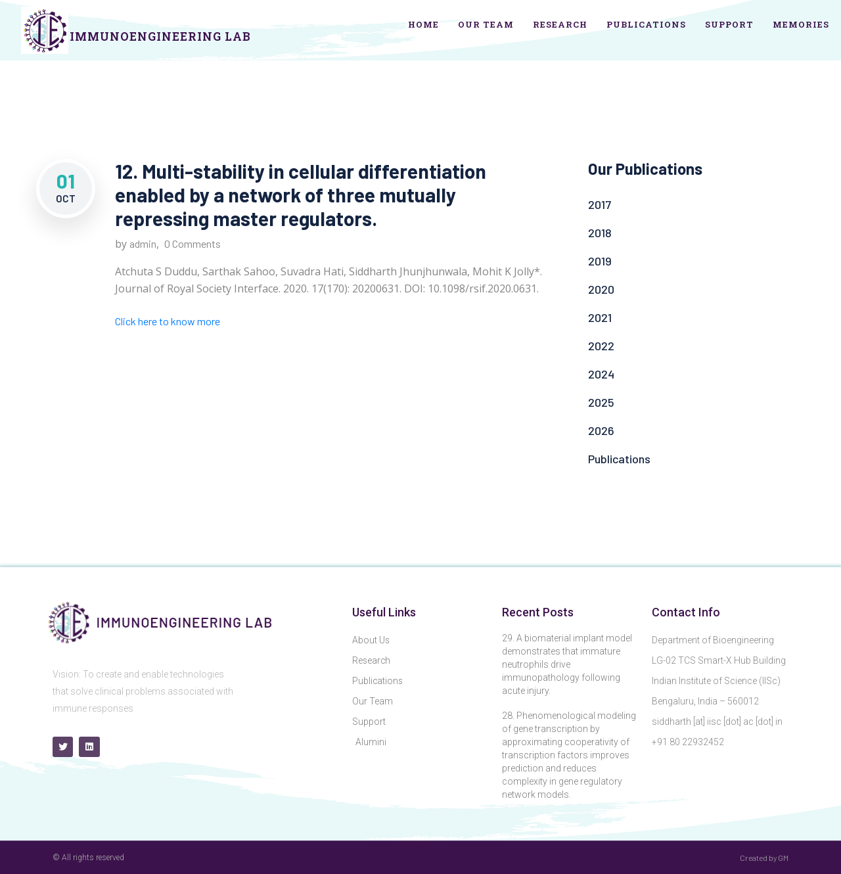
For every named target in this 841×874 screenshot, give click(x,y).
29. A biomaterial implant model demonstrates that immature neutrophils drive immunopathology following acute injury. (567, 664)
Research (560, 24)
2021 (600, 317)
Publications (646, 24)
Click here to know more (167, 321)
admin (142, 243)
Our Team (486, 24)
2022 (601, 345)
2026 (601, 430)
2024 (601, 374)
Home (423, 24)
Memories (801, 24)
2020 (601, 289)
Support (729, 24)
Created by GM (764, 857)
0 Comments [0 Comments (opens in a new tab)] (192, 243)
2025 (601, 402)
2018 (600, 232)
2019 (600, 261)
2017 (599, 204)
